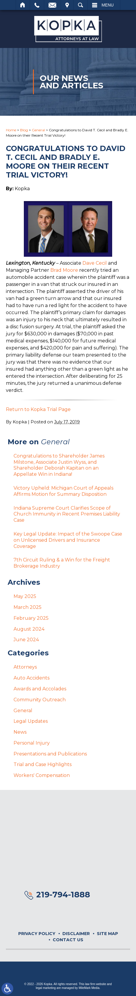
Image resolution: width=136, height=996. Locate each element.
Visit (67, 5)
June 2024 (26, 639)
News (20, 732)
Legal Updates (31, 721)
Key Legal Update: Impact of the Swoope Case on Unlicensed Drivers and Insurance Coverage (68, 540)
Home (23, 5)
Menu (108, 5)
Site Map (107, 933)
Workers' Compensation (42, 775)
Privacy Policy (36, 933)
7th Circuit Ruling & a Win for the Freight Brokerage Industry (62, 563)
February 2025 (31, 618)
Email (52, 5)
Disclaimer (76, 933)
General (38, 130)
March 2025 (28, 607)
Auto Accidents (31, 678)
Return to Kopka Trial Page (38, 409)
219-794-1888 (63, 894)
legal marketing (46, 988)
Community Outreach (40, 699)
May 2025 (25, 596)
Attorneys (25, 667)
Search (80, 5)
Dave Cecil (94, 263)
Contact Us (68, 939)
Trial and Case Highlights (43, 764)
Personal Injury (32, 743)
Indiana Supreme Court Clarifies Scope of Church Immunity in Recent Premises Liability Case (67, 514)
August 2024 (29, 629)
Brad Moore (64, 270)
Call (37, 5)
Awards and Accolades (40, 689)
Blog (24, 130)
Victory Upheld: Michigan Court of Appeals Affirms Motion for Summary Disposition (63, 491)
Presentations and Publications (50, 754)
